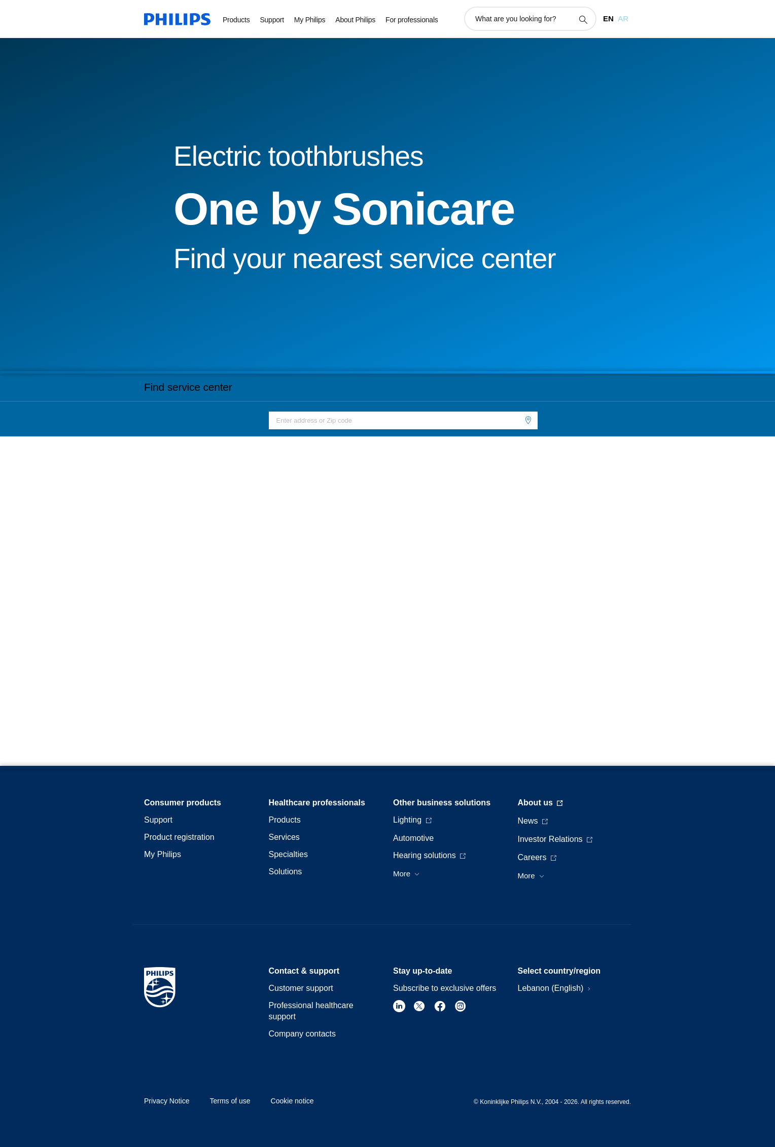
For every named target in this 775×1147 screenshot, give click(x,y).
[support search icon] (583, 19)
